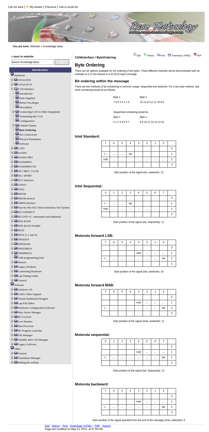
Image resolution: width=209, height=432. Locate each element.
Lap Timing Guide (24, 275)
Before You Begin (25, 102)
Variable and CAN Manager (29, 339)
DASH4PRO (21, 161)
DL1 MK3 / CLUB (24, 171)
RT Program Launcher (26, 330)
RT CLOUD (21, 316)
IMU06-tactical (23, 198)
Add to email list (68, 6)
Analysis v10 (21, 289)
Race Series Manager (26, 312)
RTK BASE (21, 221)
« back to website (22, 56)
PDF (197, 55)
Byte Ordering (24, 130)
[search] (33, 62)
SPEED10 (20, 239)
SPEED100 (20, 244)
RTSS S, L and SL (24, 234)
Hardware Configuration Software (33, 307)
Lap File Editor (22, 303)
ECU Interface (22, 180)
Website (35, 46)
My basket (34, 6)
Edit (137, 55)
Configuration (23, 120)
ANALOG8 (21, 79)
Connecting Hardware (26, 271)
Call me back (16, 6)
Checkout (50, 6)
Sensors (18, 262)
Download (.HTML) (179, 55)
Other (15, 348)
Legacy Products (23, 266)
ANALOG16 (21, 84)
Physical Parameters (26, 139)
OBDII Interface (23, 203)
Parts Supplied (23, 98)
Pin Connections (24, 134)
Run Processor (22, 326)
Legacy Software (23, 344)
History (148, 55)
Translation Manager (25, 357)
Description (22, 107)
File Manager (21, 335)
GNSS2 (18, 184)
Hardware (18, 75)
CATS (18, 148)
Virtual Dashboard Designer (29, 298)
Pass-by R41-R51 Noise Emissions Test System (40, 207)
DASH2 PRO (21, 157)
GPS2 (17, 189)
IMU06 (18, 193)
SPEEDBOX (21, 248)
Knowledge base (53, 46)
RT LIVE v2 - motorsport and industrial (36, 216)
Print (161, 55)
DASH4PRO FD (23, 166)
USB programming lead (27, 257)
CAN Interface (22, 89)
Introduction (22, 93)
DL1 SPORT (21, 175)
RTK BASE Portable (25, 225)
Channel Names (24, 125)
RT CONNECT (23, 212)
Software (20, 143)
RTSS (17, 230)
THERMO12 (21, 253)
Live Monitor (21, 321)
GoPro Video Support (26, 294)
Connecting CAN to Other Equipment (36, 111)
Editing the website (25, 362)
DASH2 (19, 152)
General (18, 280)
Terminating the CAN (27, 116)
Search (106, 425)
